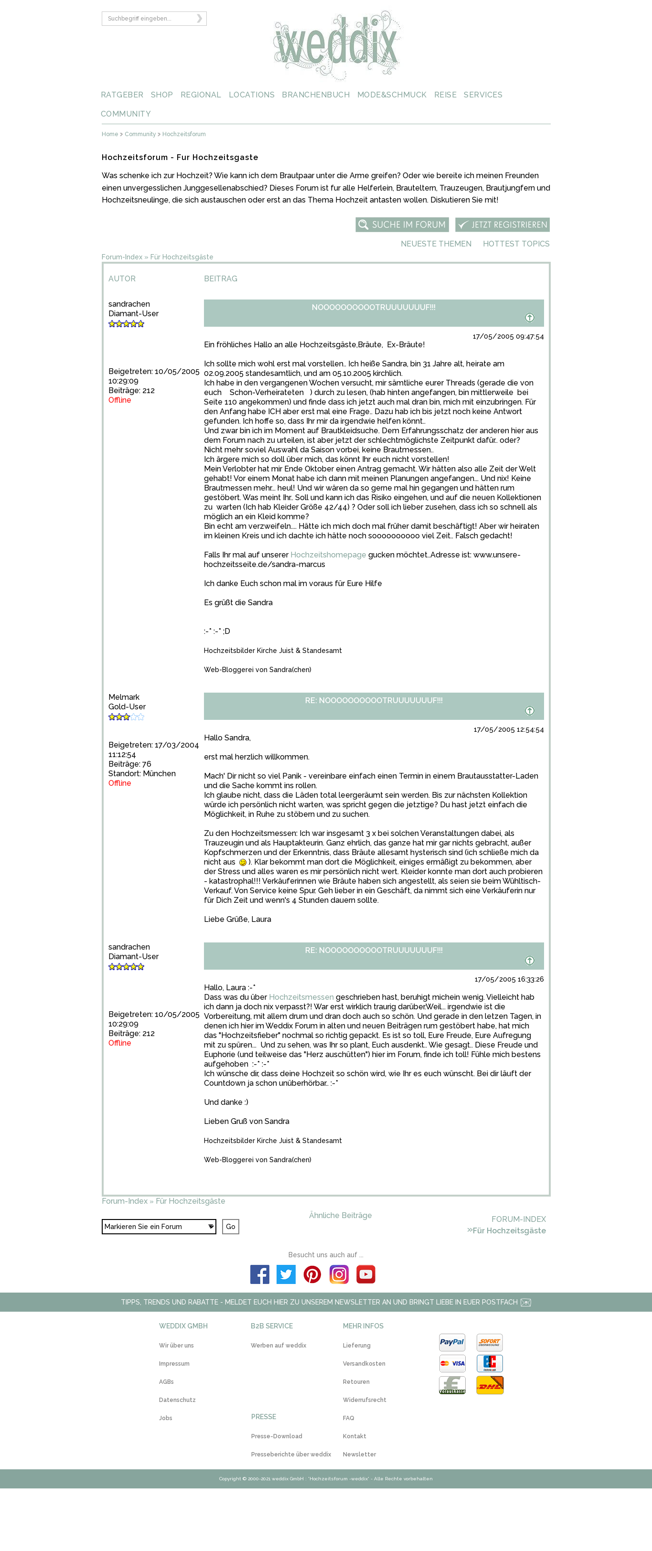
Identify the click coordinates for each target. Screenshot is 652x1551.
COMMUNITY (126, 113)
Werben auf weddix (278, 1345)
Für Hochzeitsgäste (182, 257)
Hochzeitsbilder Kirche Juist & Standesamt (273, 650)
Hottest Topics (516, 243)
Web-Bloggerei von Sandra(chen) (257, 670)
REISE (445, 94)
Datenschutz (177, 1400)
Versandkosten (364, 1363)
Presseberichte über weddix (291, 1454)
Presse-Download (276, 1436)
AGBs (166, 1382)
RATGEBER (122, 94)
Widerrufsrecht (364, 1400)
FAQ (348, 1418)
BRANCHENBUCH (316, 94)
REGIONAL (201, 94)
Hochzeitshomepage (328, 554)
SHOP (162, 94)
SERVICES (483, 94)
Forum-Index (122, 257)
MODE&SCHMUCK (392, 94)
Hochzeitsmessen (301, 997)
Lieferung (357, 1345)
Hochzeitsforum (184, 134)
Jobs (165, 1418)
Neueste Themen (436, 243)
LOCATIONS (252, 94)
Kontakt (354, 1436)
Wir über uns (176, 1345)
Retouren (356, 1382)
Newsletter (359, 1454)
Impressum (174, 1363)
